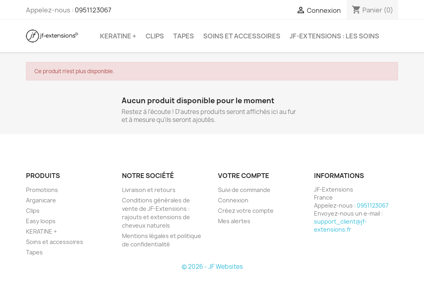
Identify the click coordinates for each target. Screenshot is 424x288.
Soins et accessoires (241, 36)
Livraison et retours (149, 190)
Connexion (233, 200)
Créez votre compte (246, 210)
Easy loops (41, 221)
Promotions (42, 190)
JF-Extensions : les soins (334, 36)
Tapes (183, 36)
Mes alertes (234, 221)
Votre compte (243, 175)
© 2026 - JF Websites (212, 266)
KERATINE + (118, 36)
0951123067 (93, 10)
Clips (155, 36)
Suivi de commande (244, 190)
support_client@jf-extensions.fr (340, 225)
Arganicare (41, 200)
